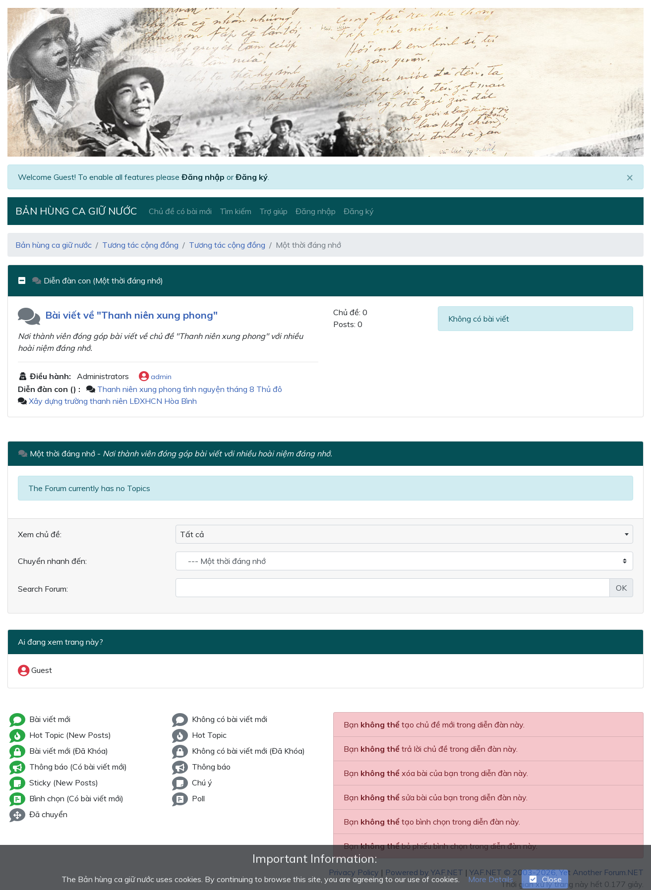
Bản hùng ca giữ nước (76, 211)
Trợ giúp (273, 211)
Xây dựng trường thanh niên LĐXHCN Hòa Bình (113, 401)
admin (155, 377)
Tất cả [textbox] (192, 534)
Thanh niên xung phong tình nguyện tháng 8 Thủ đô (189, 389)
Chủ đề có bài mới (180, 211)
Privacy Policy (354, 872)
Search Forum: (43, 589)
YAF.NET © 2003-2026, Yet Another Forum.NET (557, 872)
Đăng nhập (203, 177)
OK (621, 588)
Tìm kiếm (235, 211)
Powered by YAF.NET (424, 872)
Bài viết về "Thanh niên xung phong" (131, 315)
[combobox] (404, 534)
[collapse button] (25, 280)
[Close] (629, 177)
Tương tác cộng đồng (140, 245)
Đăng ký (252, 177)
